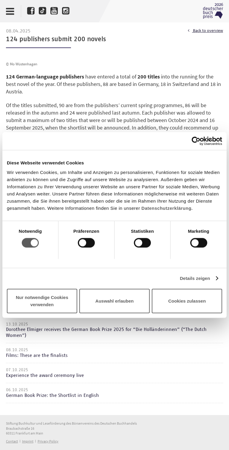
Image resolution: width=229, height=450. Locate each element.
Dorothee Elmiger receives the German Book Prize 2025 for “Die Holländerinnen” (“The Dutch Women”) (106, 332)
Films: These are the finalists (37, 355)
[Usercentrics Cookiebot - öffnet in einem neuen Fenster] (196, 141)
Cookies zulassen (187, 300)
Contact (12, 441)
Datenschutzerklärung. (167, 207)
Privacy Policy (48, 441)
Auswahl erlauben (114, 300)
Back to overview (205, 31)
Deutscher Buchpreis (213, 11)
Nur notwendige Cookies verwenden (42, 301)
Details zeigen (195, 278)
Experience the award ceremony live (45, 375)
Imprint (27, 441)
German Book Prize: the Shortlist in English (52, 395)
